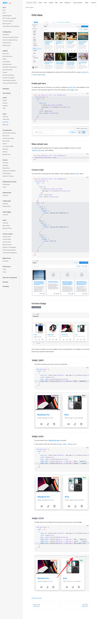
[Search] (31, 2)
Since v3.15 (36, 307)
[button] (11, 7)
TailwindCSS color (54, 440)
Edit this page (36, 598)
